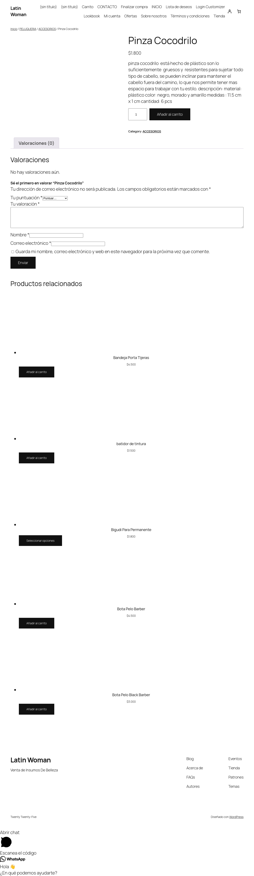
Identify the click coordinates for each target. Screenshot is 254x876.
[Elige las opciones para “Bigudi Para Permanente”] (40, 540)
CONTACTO (107, 6)
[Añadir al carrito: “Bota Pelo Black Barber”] (36, 709)
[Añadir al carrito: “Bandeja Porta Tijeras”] (36, 372)
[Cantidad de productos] (137, 114)
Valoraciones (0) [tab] (36, 143)
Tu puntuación (26, 197)
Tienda (219, 15)
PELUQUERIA (27, 29)
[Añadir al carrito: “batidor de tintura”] (36, 457)
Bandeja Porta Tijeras (131, 358)
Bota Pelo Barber (131, 609)
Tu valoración (25, 204)
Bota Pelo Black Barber (131, 695)
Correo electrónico (30, 243)
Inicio (13, 29)
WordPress (236, 817)
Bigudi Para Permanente (131, 530)
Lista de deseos (179, 6)
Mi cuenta (112, 15)
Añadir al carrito (170, 114)
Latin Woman (18, 11)
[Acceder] (229, 11)
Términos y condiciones (190, 15)
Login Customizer (210, 6)
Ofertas (130, 15)
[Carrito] (239, 11)
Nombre (19, 235)
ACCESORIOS (47, 29)
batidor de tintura (131, 444)
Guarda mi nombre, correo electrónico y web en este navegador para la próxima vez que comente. (113, 251)
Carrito (87, 6)
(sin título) (48, 6)
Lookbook (92, 15)
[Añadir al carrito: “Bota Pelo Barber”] (36, 623)
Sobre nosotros (153, 15)
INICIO (157, 6)
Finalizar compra (134, 6)
